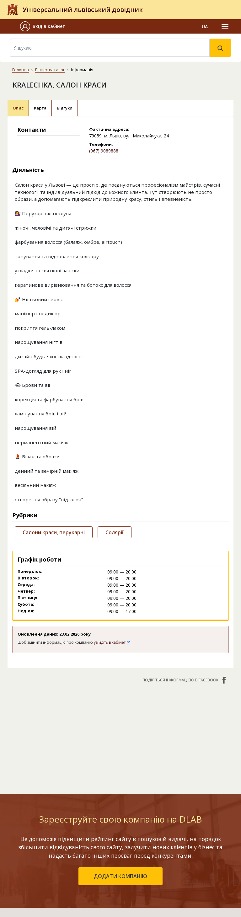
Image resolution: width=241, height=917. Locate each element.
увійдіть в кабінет (112, 642)
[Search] (110, 48)
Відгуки (64, 108)
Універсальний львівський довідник (83, 9)
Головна (20, 69)
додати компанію (120, 876)
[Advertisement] (120, 735)
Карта (40, 108)
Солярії (114, 532)
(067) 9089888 (103, 151)
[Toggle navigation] (225, 26)
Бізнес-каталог (50, 69)
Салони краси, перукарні (54, 532)
